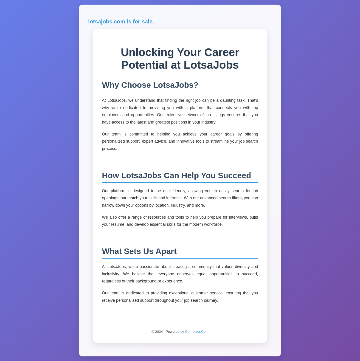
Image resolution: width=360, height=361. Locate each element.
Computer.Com (196, 331)
